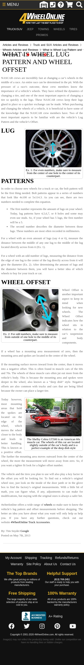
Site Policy (33, 564)
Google (24, 531)
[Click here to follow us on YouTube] (72, 626)
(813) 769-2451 (62, 579)
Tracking (46, 558)
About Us (50, 564)
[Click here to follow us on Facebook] (11, 626)
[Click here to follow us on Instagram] (42, 626)
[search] (79, 4)
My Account (13, 558)
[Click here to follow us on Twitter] (26, 626)
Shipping (31, 558)
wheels (48, 504)
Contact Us (67, 564)
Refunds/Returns (67, 558)
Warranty (17, 564)
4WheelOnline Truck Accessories (30, 522)
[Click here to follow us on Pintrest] (57, 626)
